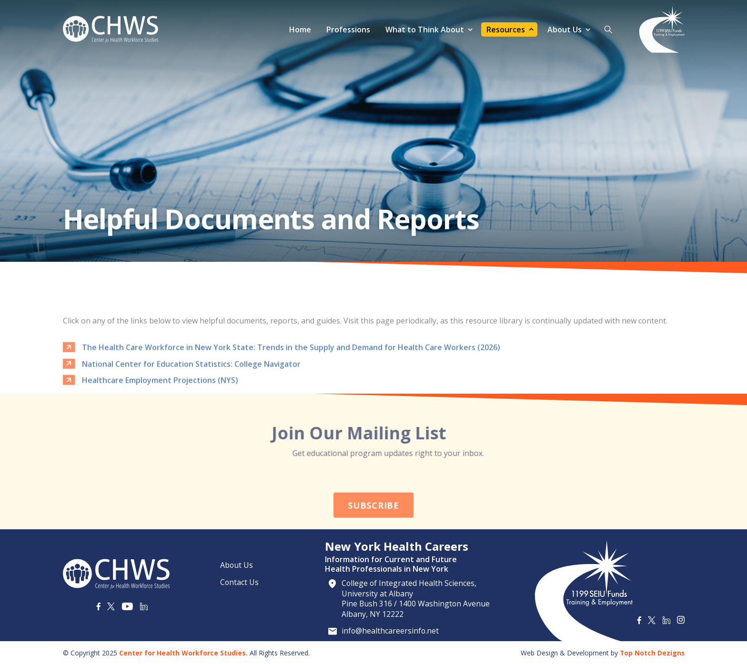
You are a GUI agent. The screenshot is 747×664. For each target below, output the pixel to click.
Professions (348, 29)
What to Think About (424, 29)
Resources (505, 29)
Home (300, 29)
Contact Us (239, 581)
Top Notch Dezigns (652, 651)
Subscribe (373, 534)
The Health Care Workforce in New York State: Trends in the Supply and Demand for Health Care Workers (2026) (291, 377)
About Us (564, 29)
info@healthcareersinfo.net (391, 630)
